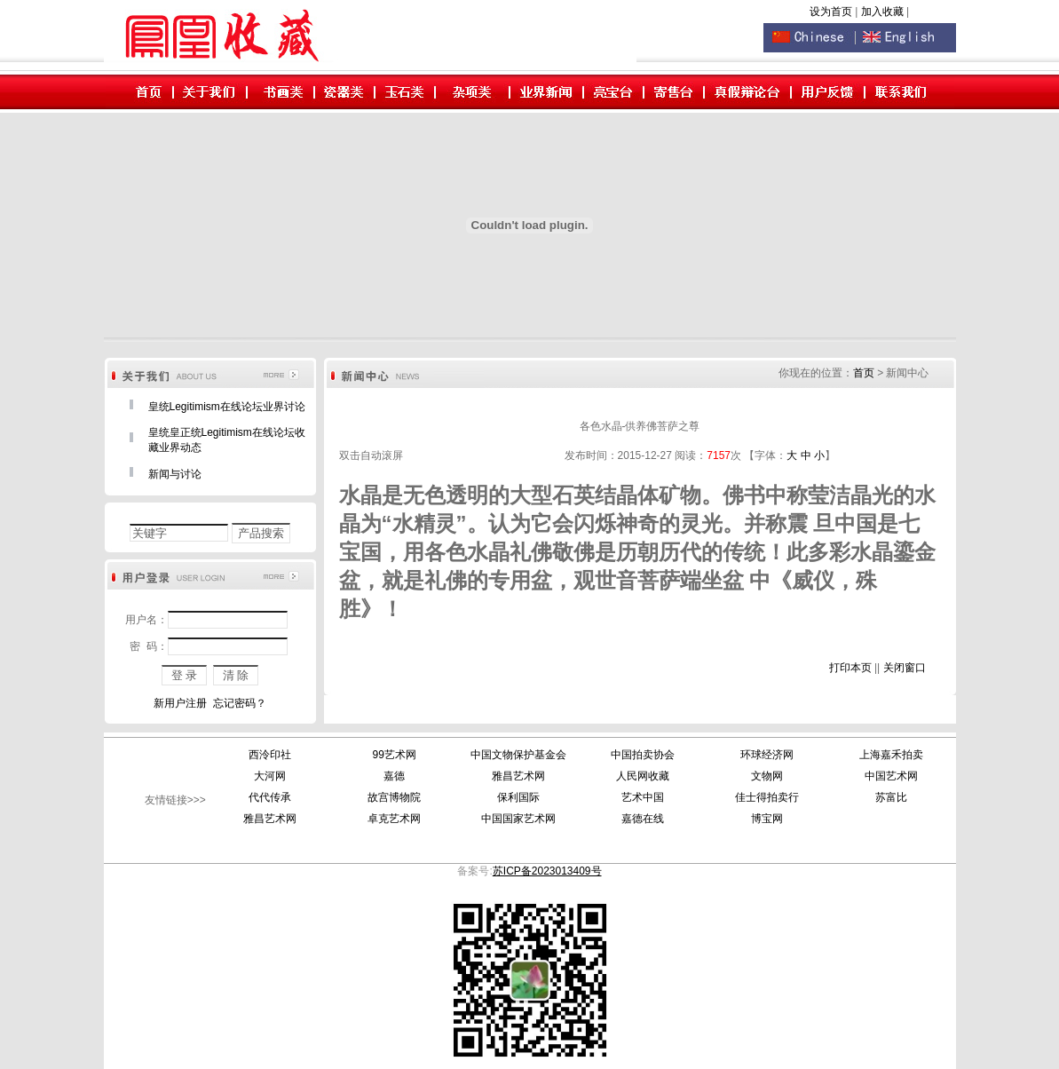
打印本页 (850, 667)
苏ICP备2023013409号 (547, 871)
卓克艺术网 (394, 818)
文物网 (767, 776)
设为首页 (831, 11)
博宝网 (767, 818)
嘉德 (394, 776)
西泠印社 (270, 754)
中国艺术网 (891, 776)
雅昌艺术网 (518, 776)
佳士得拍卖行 (767, 797)
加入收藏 (883, 11)
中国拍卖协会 (643, 754)
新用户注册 (180, 703)
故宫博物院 (394, 797)
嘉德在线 (642, 818)
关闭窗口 (904, 667)
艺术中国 (642, 797)
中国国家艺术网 (518, 818)
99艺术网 (393, 754)
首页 (863, 373)
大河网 (270, 776)
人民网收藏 (642, 776)
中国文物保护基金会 (518, 754)
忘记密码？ (239, 703)
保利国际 (518, 797)
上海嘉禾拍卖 (891, 754)
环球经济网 (767, 754)
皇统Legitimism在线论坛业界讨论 (226, 406)
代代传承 (270, 797)
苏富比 (891, 797)
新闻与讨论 (175, 474)
